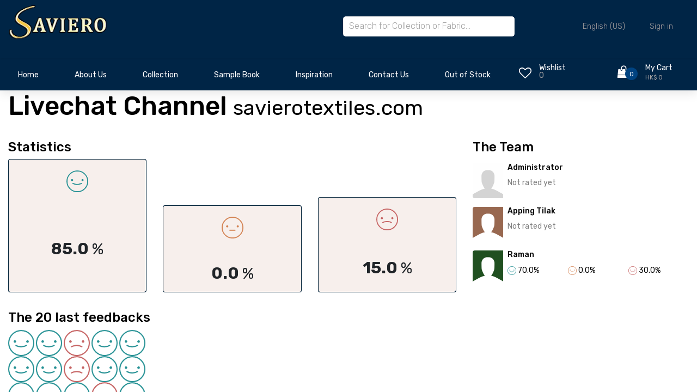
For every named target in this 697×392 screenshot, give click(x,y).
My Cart (658, 67)
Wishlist (552, 67)
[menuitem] (28, 78)
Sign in (661, 26)
